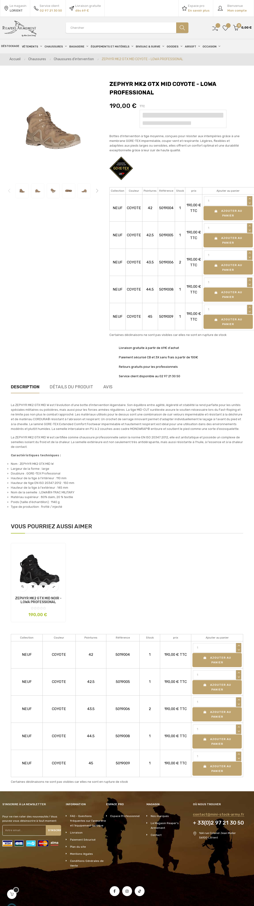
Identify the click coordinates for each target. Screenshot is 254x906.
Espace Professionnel (125, 816)
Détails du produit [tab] (71, 386)
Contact (156, 835)
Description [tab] (25, 386)
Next (97, 190)
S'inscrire (53, 830)
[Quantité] (225, 201)
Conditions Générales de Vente (87, 863)
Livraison (76, 832)
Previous (9, 190)
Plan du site (78, 846)
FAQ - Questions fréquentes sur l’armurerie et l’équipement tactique (88, 820)
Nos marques (160, 816)
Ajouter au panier (228, 213)
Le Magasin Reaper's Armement (165, 825)
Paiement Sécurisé (83, 839)
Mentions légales (81, 853)
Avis (107, 386)
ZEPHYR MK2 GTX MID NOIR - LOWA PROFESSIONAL (38, 600)
